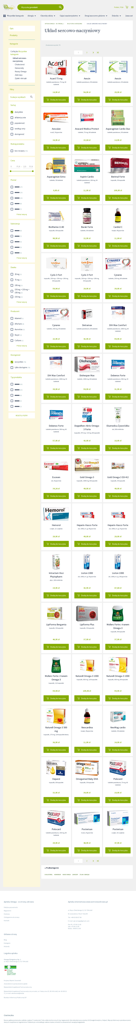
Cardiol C (118, 226)
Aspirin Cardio (87, 176)
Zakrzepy (18, 75)
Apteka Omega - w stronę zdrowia (54, 24)
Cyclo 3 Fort (56, 274)
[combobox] (50, 7)
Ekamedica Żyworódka (117, 425)
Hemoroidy (19, 68)
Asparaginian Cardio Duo (118, 128)
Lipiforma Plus (87, 624)
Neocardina (87, 727)
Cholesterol (19, 64)
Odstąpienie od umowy (11, 917)
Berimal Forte (118, 176)
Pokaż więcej (22, 214)
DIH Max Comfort (118, 325)
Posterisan (87, 829)
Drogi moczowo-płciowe (96, 15)
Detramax (87, 325)
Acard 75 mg (56, 78)
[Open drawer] (132, 7)
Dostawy (7, 914)
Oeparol (56, 778)
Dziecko (116, 15)
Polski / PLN (118, 7)
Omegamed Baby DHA (87, 778)
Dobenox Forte (118, 375)
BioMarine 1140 (56, 226)
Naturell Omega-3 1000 (87, 675)
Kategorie (7, 943)
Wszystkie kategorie (13, 16)
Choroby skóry (48, 15)
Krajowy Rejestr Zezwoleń (12, 980)
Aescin (87, 78)
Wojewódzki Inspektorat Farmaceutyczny (18, 987)
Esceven (56, 477)
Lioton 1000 (87, 573)
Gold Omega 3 (87, 477)
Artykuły (7, 946)
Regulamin (7, 911)
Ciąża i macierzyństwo (70, 15)
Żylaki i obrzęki (21, 78)
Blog (5, 940)
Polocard (117, 778)
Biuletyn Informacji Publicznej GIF (15, 997)
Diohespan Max (87, 375)
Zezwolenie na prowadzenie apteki (15, 984)
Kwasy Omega (20, 71)
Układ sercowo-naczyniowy (97, 24)
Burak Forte (87, 226)
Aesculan (56, 128)
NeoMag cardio (118, 727)
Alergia (32, 15)
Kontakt (6, 921)
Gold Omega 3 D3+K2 (118, 477)
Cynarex (118, 274)
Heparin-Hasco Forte (87, 525)
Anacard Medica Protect (87, 128)
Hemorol (56, 525)
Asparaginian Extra (56, 176)
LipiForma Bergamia (56, 624)
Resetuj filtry (21, 416)
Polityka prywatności (11, 907)
